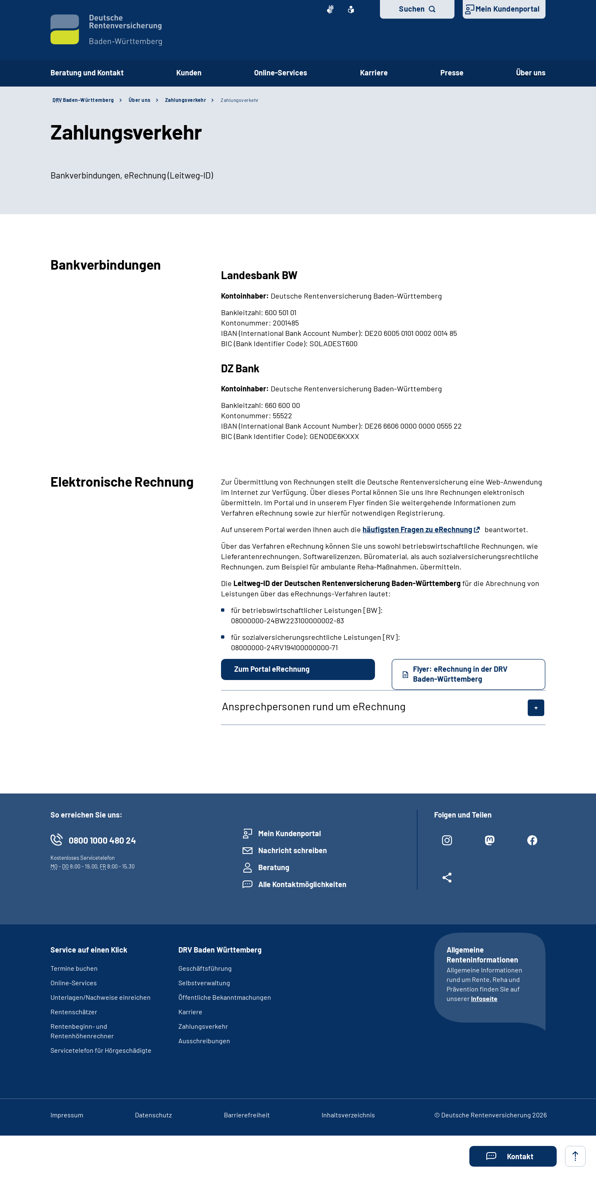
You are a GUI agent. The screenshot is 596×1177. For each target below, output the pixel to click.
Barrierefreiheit (247, 1115)
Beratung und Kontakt (87, 72)
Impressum (66, 1115)
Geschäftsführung (205, 968)
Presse (452, 72)
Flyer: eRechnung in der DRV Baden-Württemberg (460, 673)
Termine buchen (74, 968)
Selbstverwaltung (204, 982)
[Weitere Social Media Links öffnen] (447, 881)
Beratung (273, 867)
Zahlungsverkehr (186, 100)
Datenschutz (153, 1115)
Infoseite (484, 998)
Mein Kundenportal (507, 8)
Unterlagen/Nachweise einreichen (100, 997)
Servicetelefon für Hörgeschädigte (100, 1050)
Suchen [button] (412, 8)
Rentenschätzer (73, 1011)
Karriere (374, 72)
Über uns (531, 72)
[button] (513, 1156)
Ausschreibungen (204, 1040)
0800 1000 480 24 (102, 840)
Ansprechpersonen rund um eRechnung (314, 706)
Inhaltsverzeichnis (348, 1115)
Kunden (189, 72)
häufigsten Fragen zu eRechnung (417, 529)
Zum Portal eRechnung (272, 668)
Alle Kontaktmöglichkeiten (302, 884)
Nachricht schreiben (292, 850)
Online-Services (280, 72)
